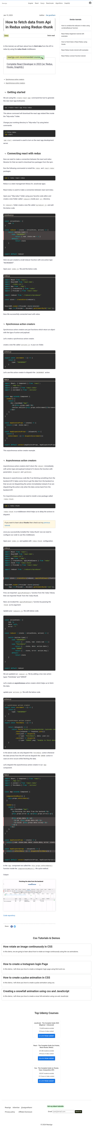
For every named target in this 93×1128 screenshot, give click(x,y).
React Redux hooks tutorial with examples (74, 50)
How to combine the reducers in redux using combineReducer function (75, 27)
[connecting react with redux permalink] (6, 153)
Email (50, 1112)
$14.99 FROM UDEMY (46, 1036)
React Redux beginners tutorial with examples (72, 35)
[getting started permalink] (6, 92)
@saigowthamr (26, 1108)
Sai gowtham (50, 15)
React (38, 3)
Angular (32, 3)
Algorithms (60, 3)
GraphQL (69, 3)
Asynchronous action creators (16, 83)
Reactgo (6, 3)
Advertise (16, 1108)
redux (6, 35)
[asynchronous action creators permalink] (4, 460)
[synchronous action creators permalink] (4, 324)
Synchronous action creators (16, 79)
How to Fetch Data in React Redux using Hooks (74, 43)
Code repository (9, 916)
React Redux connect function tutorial (73, 56)
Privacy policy (10, 1112)
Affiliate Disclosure (25, 1112)
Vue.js (44, 3)
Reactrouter (51, 3)
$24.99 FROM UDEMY (46, 1059)
